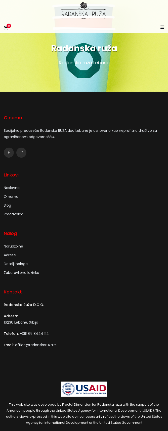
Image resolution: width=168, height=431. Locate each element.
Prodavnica (13, 214)
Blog (7, 205)
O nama (11, 196)
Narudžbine (13, 246)
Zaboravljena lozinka (21, 272)
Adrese (10, 255)
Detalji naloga (16, 263)
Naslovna (12, 187)
